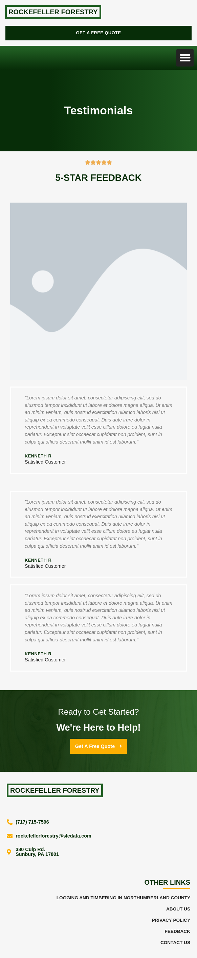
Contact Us (175, 942)
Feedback (177, 931)
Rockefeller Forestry (53, 12)
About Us (178, 909)
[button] (185, 58)
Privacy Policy (171, 920)
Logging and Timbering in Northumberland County (123, 897)
